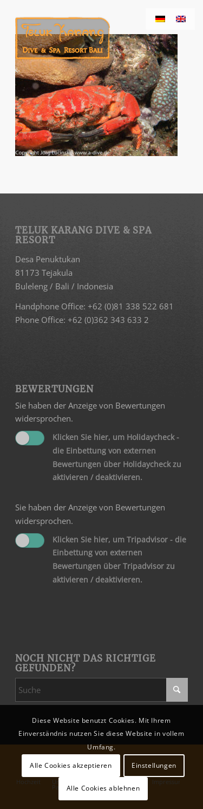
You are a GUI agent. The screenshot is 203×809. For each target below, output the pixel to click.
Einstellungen (154, 765)
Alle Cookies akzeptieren (71, 765)
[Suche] (101, 690)
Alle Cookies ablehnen (103, 788)
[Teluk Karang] (84, 38)
